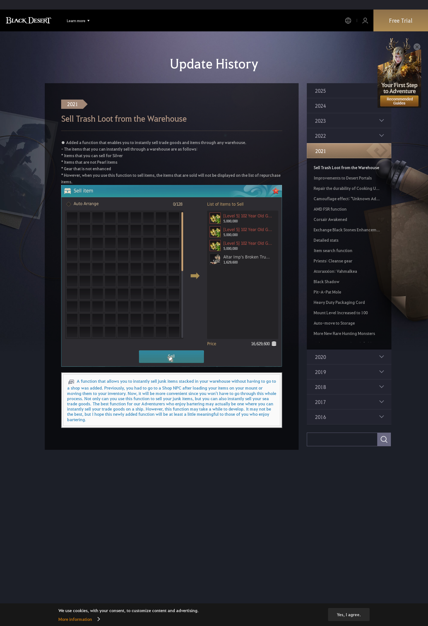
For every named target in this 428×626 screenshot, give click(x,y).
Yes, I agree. (349, 614)
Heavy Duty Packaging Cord (339, 302)
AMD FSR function (330, 208)
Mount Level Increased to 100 (341, 312)
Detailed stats (326, 240)
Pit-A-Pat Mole (327, 291)
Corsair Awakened (330, 219)
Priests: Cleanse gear (333, 260)
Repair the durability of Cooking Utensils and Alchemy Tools (347, 188)
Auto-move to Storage (334, 323)
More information (75, 619)
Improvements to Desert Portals (343, 177)
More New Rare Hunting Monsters (344, 333)
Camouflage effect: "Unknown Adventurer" (347, 198)
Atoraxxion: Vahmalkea (335, 271)
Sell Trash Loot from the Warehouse (346, 167)
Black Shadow (326, 281)
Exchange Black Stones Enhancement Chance (347, 229)
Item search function (333, 250)
